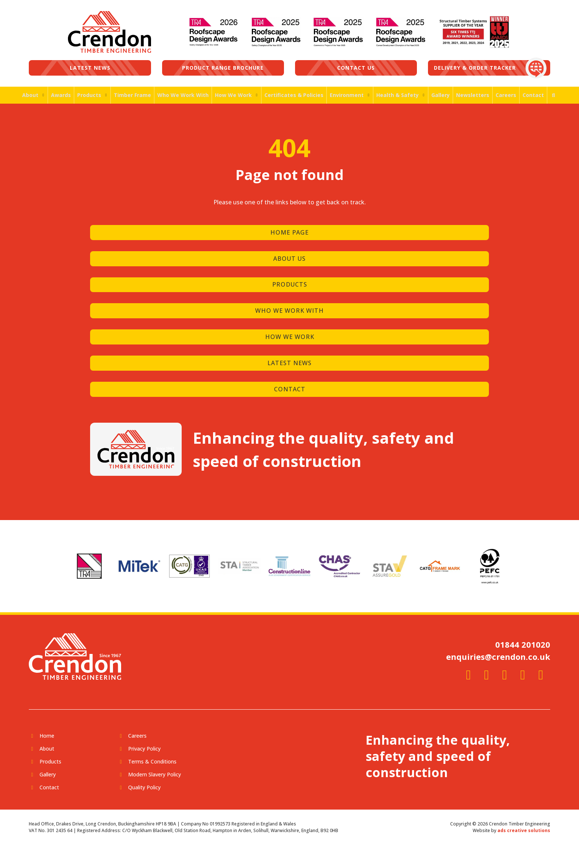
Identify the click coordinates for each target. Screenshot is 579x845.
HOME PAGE (289, 232)
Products (89, 94)
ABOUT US (289, 258)
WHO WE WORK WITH (289, 311)
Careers (506, 94)
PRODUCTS (289, 284)
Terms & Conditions (152, 761)
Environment (347, 94)
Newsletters (472, 94)
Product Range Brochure (223, 67)
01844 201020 (522, 644)
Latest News (90, 67)
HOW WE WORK (289, 337)
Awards (61, 94)
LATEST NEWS (289, 363)
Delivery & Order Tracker (475, 67)
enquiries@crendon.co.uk (498, 656)
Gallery (440, 94)
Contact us (356, 67)
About (30, 94)
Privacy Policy (144, 748)
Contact (533, 94)
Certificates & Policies (293, 94)
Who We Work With (183, 94)
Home (47, 735)
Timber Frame (132, 94)
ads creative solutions (523, 830)
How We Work (233, 94)
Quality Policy (144, 787)
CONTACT (289, 389)
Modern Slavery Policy (154, 774)
